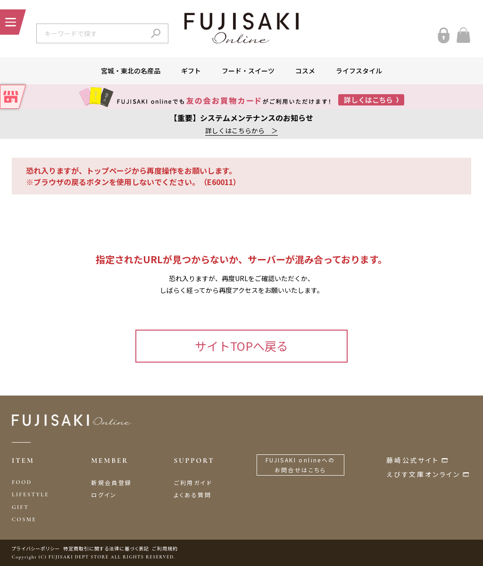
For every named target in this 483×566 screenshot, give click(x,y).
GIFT (20, 507)
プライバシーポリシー (36, 548)
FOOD (22, 482)
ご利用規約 (165, 548)
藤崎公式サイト (412, 460)
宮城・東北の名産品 (130, 70)
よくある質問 (192, 495)
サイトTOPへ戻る (241, 345)
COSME (24, 519)
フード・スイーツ (248, 70)
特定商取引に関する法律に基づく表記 (106, 548)
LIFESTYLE (30, 494)
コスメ (305, 70)
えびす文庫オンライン (423, 474)
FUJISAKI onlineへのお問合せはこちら (300, 465)
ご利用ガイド (193, 482)
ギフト (191, 70)
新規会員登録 (111, 482)
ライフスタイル (359, 70)
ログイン (104, 495)
